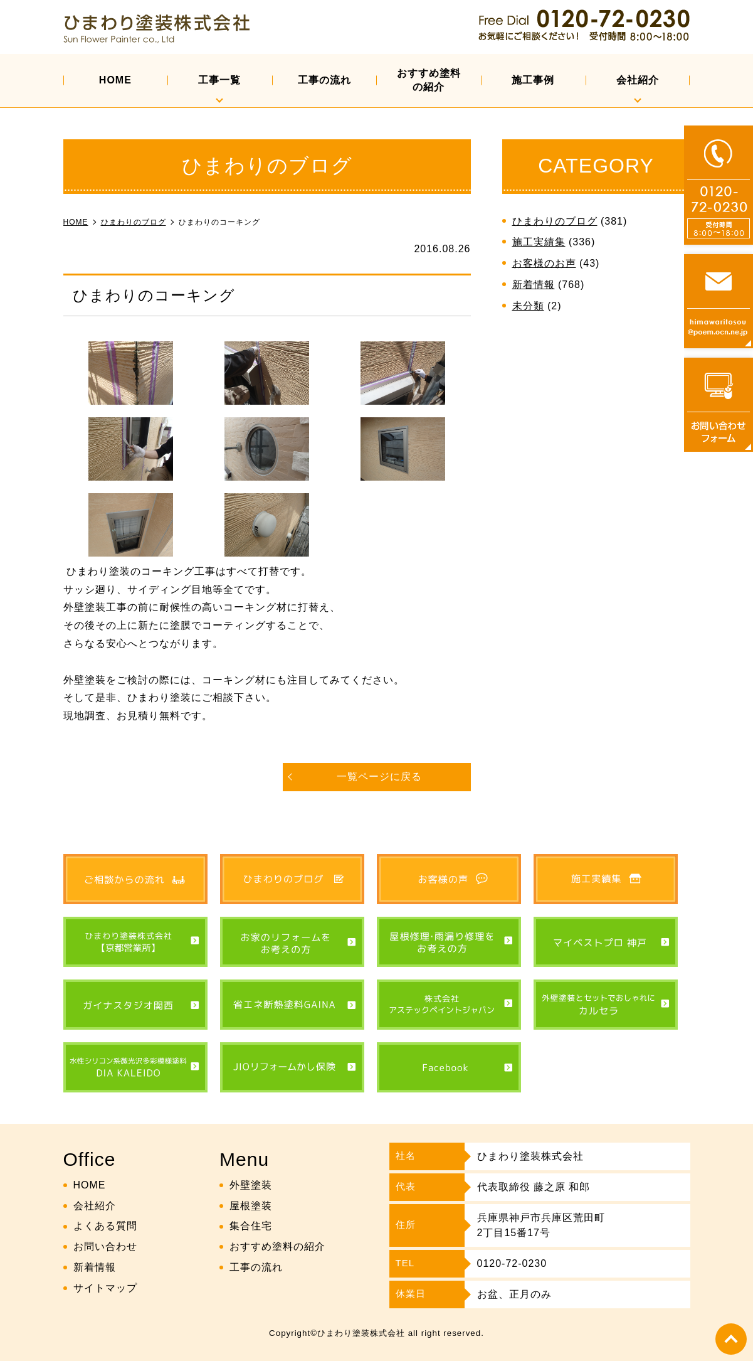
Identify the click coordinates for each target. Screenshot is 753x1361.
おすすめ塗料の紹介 (429, 80)
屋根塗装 (250, 1205)
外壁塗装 (250, 1185)
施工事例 (533, 80)
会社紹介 (637, 80)
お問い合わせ (105, 1246)
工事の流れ (324, 80)
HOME (115, 80)
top (731, 1339)
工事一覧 (219, 80)
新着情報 (533, 284)
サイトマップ (105, 1288)
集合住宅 (250, 1225)
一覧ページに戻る (379, 776)
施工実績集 (539, 242)
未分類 (528, 306)
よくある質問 (105, 1225)
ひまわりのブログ (555, 221)
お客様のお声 (544, 263)
